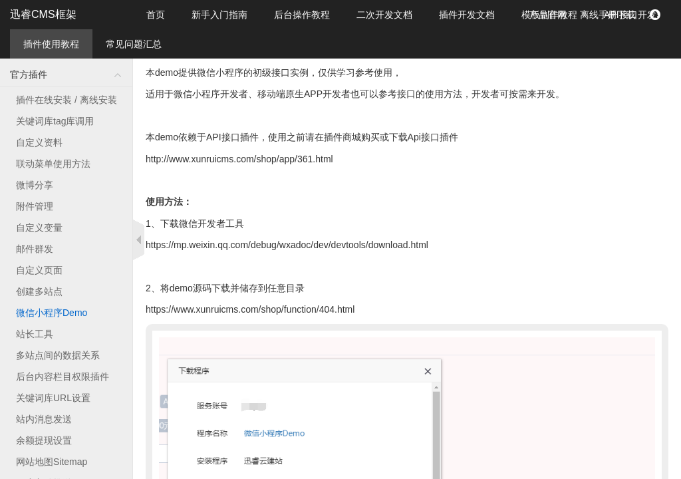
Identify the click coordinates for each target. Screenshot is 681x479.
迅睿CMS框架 (43, 14)
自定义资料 (39, 142)
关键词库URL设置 (53, 398)
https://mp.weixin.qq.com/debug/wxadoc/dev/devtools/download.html (287, 245)
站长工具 (34, 334)
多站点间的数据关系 (58, 355)
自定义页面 (39, 270)
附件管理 (34, 206)
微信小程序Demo (51, 312)
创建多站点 (39, 291)
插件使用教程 (51, 44)
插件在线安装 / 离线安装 (66, 99)
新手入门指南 (219, 14)
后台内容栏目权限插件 (62, 376)
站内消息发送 (44, 419)
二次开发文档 (384, 14)
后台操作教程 (302, 14)
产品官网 (548, 14)
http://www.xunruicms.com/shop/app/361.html (239, 159)
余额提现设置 (44, 440)
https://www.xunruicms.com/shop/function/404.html (250, 309)
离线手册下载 (608, 14)
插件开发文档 (467, 14)
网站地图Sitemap (51, 461)
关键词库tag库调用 (55, 121)
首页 (155, 14)
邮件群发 (34, 248)
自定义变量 (39, 227)
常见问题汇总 (134, 44)
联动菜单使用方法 (53, 163)
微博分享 (34, 185)
